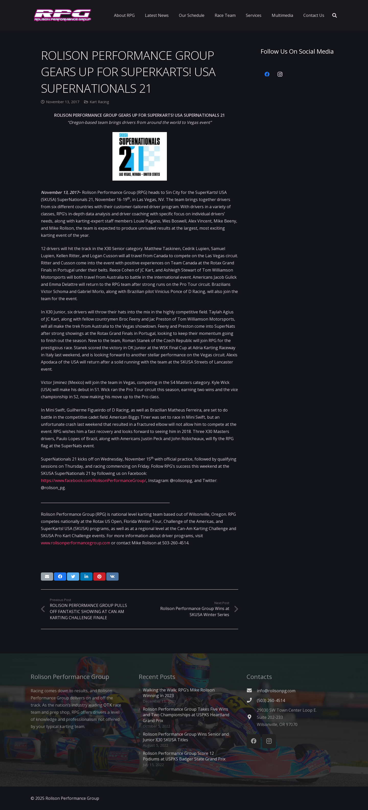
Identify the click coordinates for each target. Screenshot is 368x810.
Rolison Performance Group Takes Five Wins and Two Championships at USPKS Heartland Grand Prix (186, 714)
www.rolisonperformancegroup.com (75, 543)
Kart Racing (99, 101)
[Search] (334, 15)
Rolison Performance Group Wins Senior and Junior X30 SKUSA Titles (186, 737)
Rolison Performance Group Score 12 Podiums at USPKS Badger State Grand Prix (184, 756)
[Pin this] (99, 576)
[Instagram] (279, 74)
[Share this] (60, 576)
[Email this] (47, 576)
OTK (107, 705)
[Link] (63, 15)
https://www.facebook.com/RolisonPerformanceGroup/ (93, 480)
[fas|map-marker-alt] (252, 717)
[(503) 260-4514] (252, 700)
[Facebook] (267, 74)
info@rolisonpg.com (276, 691)
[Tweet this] (73, 576)
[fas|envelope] (252, 690)
